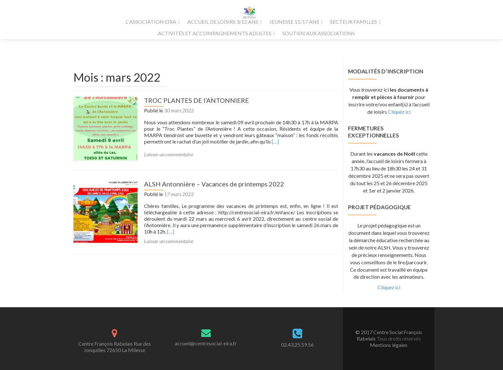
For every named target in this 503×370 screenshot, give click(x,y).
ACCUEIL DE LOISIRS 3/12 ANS (222, 22)
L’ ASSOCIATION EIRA (150, 22)
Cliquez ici (399, 112)
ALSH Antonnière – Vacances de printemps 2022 (214, 184)
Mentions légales (388, 345)
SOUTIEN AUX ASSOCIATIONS (318, 33)
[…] (275, 141)
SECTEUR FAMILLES (353, 22)
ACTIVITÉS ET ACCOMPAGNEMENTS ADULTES (214, 33)
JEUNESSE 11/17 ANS (294, 22)
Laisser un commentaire (168, 154)
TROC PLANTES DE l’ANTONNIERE (196, 100)
